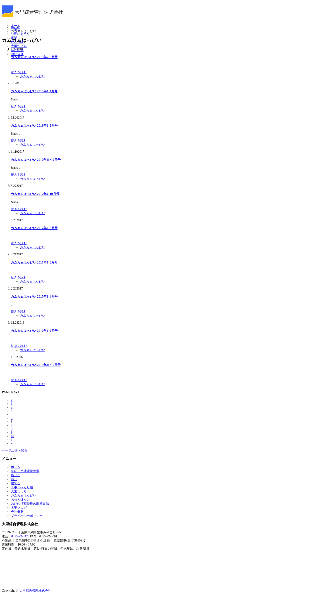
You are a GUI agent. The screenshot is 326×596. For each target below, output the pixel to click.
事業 (14, 38)
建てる (15, 483)
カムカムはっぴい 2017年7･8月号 (34, 228)
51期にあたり (20, 34)
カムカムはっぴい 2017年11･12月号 (36, 159)
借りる (15, 475)
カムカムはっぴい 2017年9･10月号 (35, 194)
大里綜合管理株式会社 (35, 590)
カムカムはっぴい (32, 76)
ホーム (15, 25)
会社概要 (17, 511)
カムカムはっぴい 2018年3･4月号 (34, 91)
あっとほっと (20, 499)
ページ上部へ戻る (14, 450)
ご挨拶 (15, 29)
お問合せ (17, 54)
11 (12, 440)
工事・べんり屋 (22, 487)
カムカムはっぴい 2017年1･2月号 (34, 330)
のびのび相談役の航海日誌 (30, 503)
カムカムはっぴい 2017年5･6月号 (34, 262)
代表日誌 (17, 42)
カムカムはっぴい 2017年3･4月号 (34, 296)
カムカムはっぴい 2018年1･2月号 (34, 125)
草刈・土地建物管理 (25, 471)
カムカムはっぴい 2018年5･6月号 (34, 57)
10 (12, 436)
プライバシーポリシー (27, 516)
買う (14, 479)
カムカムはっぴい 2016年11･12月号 (36, 365)
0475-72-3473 (20, 536)
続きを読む (19, 72)
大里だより (19, 46)
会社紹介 (17, 50)
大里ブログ (19, 507)
